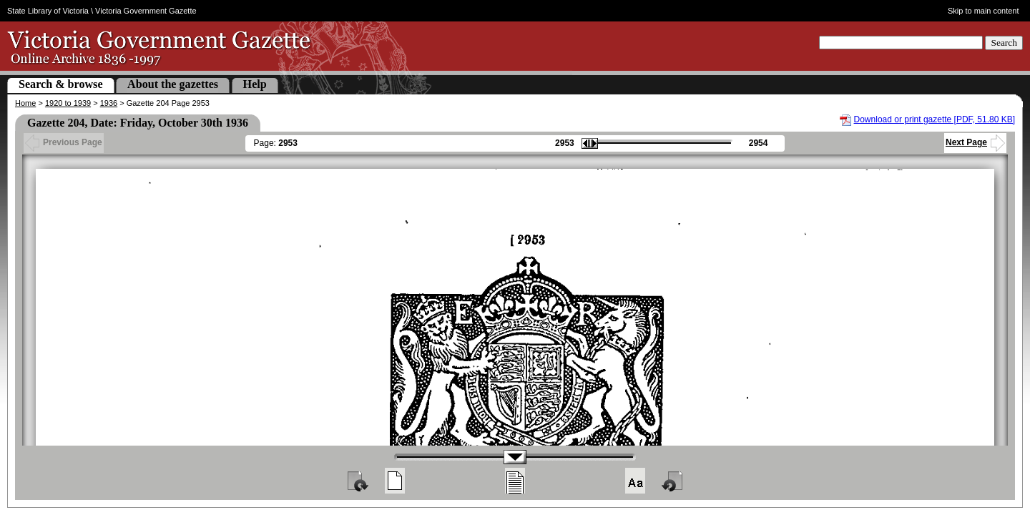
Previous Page (63, 142)
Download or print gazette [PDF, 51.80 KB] (934, 119)
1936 (108, 103)
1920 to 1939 (68, 103)
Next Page (975, 142)
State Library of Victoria (48, 10)
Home (25, 103)
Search (1004, 42)
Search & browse (61, 84)
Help (255, 84)
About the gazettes (172, 84)
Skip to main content (983, 10)
